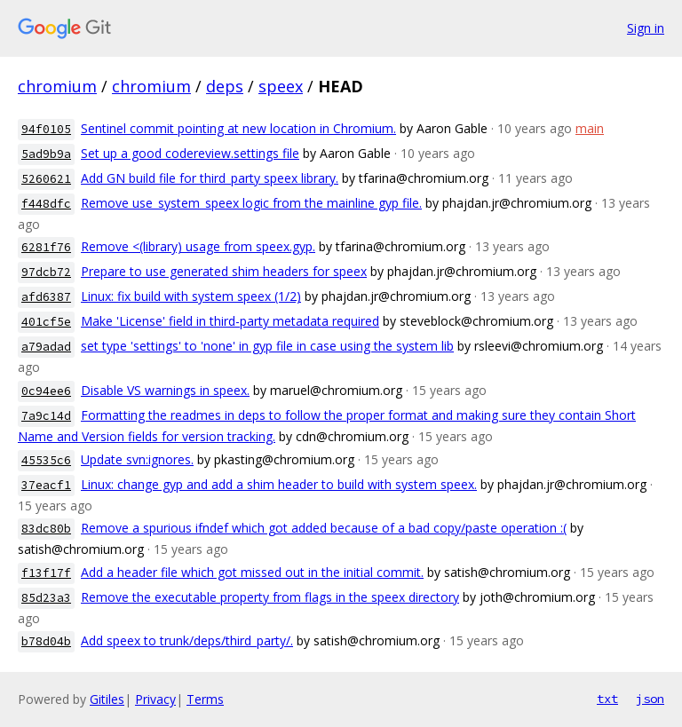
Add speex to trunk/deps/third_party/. (187, 640)
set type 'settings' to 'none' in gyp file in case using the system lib (267, 345)
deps (224, 86)
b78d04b (46, 641)
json (650, 699)
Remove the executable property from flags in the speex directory (270, 597)
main (589, 128)
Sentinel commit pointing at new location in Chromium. (238, 128)
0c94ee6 (46, 391)
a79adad (46, 346)
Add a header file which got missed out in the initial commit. (252, 572)
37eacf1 (46, 485)
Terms (205, 699)
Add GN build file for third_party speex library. (209, 178)
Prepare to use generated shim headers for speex (224, 271)
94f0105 (46, 129)
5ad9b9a (46, 154)
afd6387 (46, 296)
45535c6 (46, 460)
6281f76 (46, 247)
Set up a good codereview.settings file (190, 153)
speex (280, 86)
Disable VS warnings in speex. (165, 390)
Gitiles (107, 699)
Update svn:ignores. (137, 459)
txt (607, 699)
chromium (57, 86)
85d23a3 (46, 597)
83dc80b (46, 528)
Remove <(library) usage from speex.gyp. (198, 246)
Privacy (155, 699)
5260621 (46, 178)
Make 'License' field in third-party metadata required (230, 320)
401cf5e (46, 321)
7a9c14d (46, 415)
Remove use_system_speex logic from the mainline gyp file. (251, 202)
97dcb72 (46, 272)
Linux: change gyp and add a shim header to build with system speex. (279, 484)
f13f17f (46, 573)
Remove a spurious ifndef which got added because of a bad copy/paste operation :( (324, 527)
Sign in (645, 28)
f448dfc (46, 203)
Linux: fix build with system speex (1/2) (191, 296)
